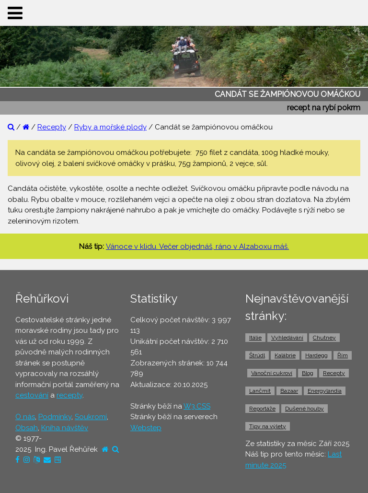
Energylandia (325, 390)
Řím (342, 355)
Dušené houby (304, 408)
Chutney (324, 337)
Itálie (255, 337)
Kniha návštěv (64, 427)
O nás (25, 416)
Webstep (145, 427)
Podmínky (54, 416)
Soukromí (91, 416)
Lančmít (260, 390)
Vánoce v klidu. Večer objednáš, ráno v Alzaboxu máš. (197, 246)
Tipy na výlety (267, 426)
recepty (69, 395)
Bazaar (289, 390)
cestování (31, 395)
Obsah (26, 427)
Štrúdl (257, 355)
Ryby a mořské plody (110, 127)
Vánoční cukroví (271, 373)
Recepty (51, 127)
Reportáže (262, 408)
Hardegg (316, 355)
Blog (307, 373)
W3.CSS (197, 406)
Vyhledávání (287, 337)
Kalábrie (285, 355)
